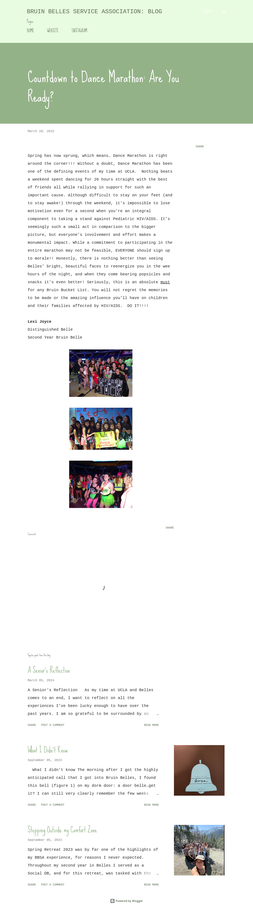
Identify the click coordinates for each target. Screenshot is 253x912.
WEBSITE (53, 31)
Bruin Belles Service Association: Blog (94, 11)
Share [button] (200, 146)
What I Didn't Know (48, 750)
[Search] (208, 12)
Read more (151, 725)
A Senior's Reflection (49, 670)
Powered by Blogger (126, 901)
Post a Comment (52, 725)
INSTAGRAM (79, 31)
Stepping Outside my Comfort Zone (62, 830)
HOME (30, 31)
